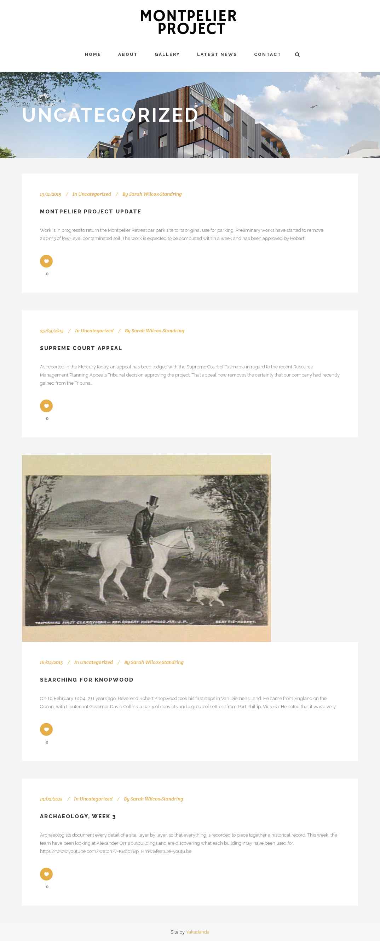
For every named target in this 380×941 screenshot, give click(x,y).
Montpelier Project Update (91, 211)
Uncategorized (94, 194)
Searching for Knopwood (87, 680)
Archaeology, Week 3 (78, 816)
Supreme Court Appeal (81, 348)
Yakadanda (197, 932)
